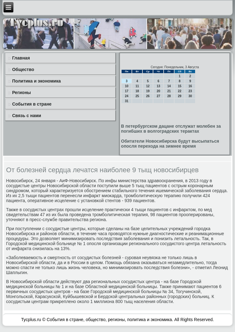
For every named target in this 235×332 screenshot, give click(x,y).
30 (190, 96)
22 (179, 91)
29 (179, 96)
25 (137, 96)
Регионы (21, 92)
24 (126, 96)
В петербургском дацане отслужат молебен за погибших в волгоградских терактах (171, 129)
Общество (23, 69)
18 (137, 91)
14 (169, 86)
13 (158, 86)
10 (126, 86)
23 (190, 91)
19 (148, 91)
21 (169, 91)
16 (190, 86)
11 (137, 86)
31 (126, 101)
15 (179, 86)
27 (158, 96)
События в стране (32, 104)
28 (169, 96)
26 (148, 96)
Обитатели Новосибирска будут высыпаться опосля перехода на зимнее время (170, 144)
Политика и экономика (36, 80)
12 (148, 86)
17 (126, 91)
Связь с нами (26, 115)
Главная (21, 57)
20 (158, 91)
